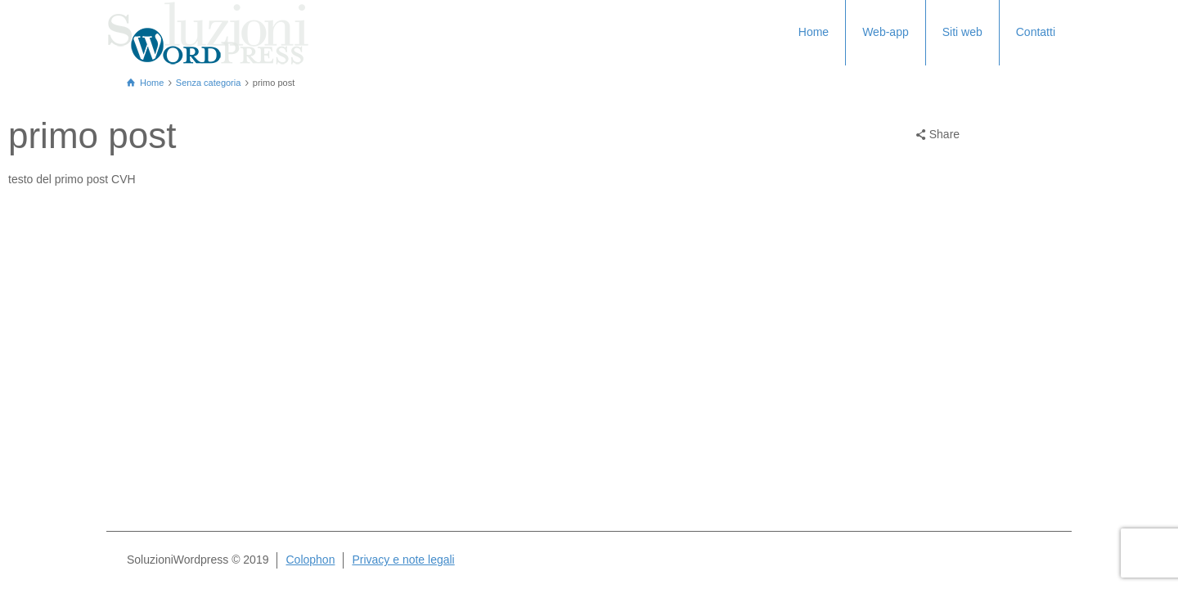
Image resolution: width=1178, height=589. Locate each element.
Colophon (310, 559)
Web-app (885, 31)
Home (813, 31)
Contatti (1035, 31)
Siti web (962, 31)
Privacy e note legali (403, 559)
